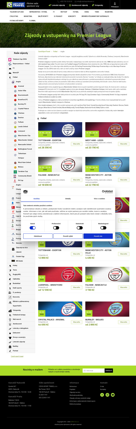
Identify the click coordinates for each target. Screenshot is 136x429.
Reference (73, 386)
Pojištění (72, 389)
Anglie (18, 82)
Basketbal (28, 16)
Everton (21, 118)
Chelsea (21, 113)
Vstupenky (99, 5)
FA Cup (20, 180)
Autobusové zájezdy (80, 5)
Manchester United (25, 140)
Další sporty (43, 16)
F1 (54, 12)
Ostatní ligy (20, 256)
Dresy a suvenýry (19, 337)
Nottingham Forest (25, 149)
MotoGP (64, 12)
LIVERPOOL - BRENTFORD (50, 284)
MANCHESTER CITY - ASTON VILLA (98, 176)
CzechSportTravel (44, 51)
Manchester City (24, 135)
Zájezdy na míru (75, 392)
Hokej (86, 12)
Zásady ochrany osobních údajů (80, 398)
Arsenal (21, 86)
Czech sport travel (17, 356)
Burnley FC (22, 104)
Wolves (20, 167)
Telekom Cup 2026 (17, 12)
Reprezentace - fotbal (38, 12)
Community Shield (24, 176)
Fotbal (76, 12)
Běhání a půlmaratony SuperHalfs (95, 16)
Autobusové (17, 324)
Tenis (97, 12)
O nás (102, 386)
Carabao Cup (23, 171)
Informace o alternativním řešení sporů (82, 401)
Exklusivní (16, 333)
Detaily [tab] (68, 199)
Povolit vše (98, 236)
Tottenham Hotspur (22, 156)
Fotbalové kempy (16, 20)
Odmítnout (38, 236)
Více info (76, 144)
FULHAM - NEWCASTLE (48, 175)
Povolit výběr (68, 236)
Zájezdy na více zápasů (22, 250)
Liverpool (21, 131)
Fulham (21, 122)
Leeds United (23, 126)
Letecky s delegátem (20, 328)
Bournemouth (23, 95)
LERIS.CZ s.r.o (75, 422)
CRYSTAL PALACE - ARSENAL (51, 319)
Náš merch (17, 319)
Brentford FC (23, 100)
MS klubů (19, 261)
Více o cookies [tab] (99, 199)
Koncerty (72, 16)
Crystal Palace (23, 109)
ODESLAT (108, 371)
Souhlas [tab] (37, 199)
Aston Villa (22, 91)
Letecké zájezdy (58, 5)
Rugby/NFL (109, 12)
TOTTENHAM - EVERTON (49, 140)
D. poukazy (58, 16)
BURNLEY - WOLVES (94, 319)
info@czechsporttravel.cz (85, 1)
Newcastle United (24, 144)
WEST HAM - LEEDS (94, 140)
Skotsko (19, 243)
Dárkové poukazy (75, 404)
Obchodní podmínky (76, 395)
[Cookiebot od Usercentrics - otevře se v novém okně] (103, 191)
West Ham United (24, 162)
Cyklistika (14, 16)
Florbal (32, 20)
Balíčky (15, 346)
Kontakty (103, 389)
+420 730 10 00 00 (66, 1)
